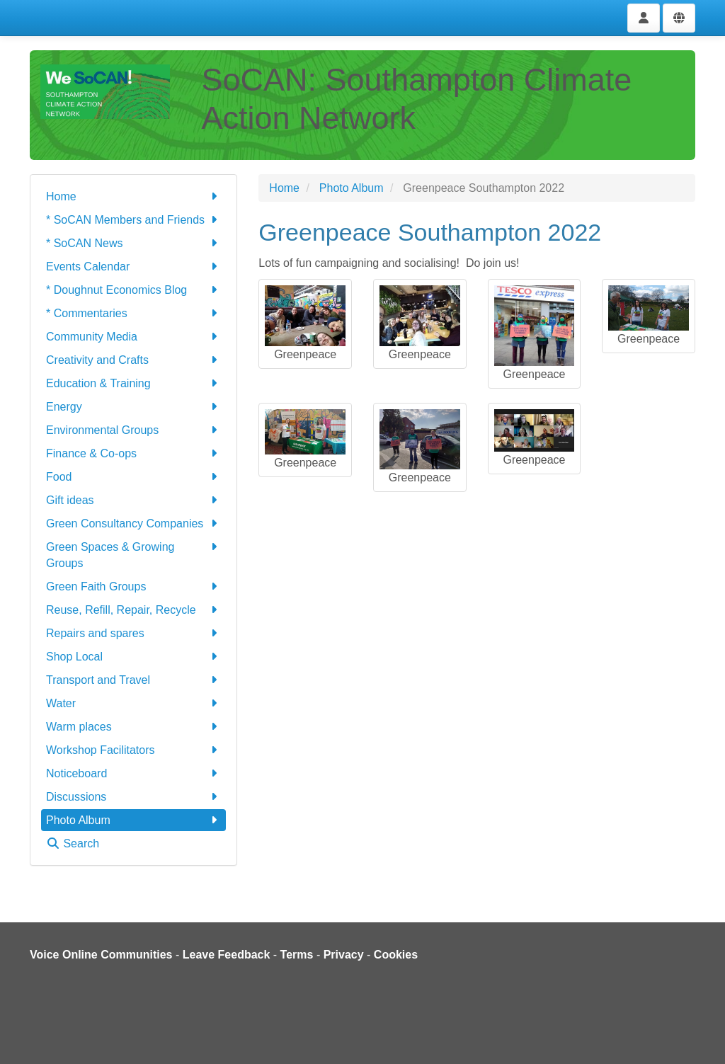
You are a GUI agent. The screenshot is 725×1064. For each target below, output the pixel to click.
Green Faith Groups (133, 586)
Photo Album (133, 820)
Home (133, 196)
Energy (133, 407)
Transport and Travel (133, 680)
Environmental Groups (133, 430)
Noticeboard (133, 773)
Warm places (133, 727)
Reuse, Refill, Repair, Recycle (133, 610)
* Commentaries (133, 313)
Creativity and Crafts (133, 360)
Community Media (133, 336)
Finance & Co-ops (133, 453)
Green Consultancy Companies (133, 523)
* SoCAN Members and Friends (133, 220)
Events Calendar (133, 266)
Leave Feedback (226, 955)
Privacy (344, 955)
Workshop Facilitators (133, 750)
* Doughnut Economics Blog (133, 290)
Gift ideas (133, 500)
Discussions (133, 797)
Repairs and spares (133, 633)
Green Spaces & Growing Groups (133, 554)
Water (133, 703)
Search (72, 843)
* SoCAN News (133, 243)
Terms (297, 955)
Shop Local (133, 656)
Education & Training (133, 383)
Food (133, 477)
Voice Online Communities (101, 955)
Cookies (396, 955)
